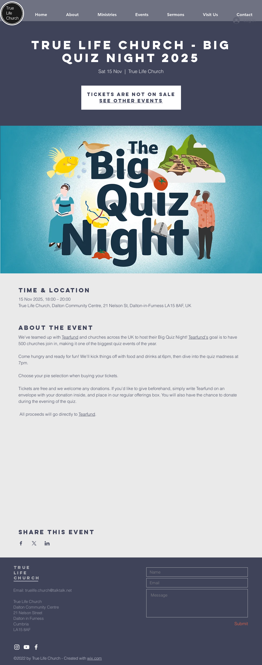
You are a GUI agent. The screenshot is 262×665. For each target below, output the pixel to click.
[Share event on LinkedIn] (47, 543)
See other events (131, 101)
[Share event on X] (34, 543)
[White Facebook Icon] (36, 647)
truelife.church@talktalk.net (48, 590)
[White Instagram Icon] (16, 647)
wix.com (94, 658)
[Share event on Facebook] (21, 543)
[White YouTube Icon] (26, 647)
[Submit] (229, 623)
